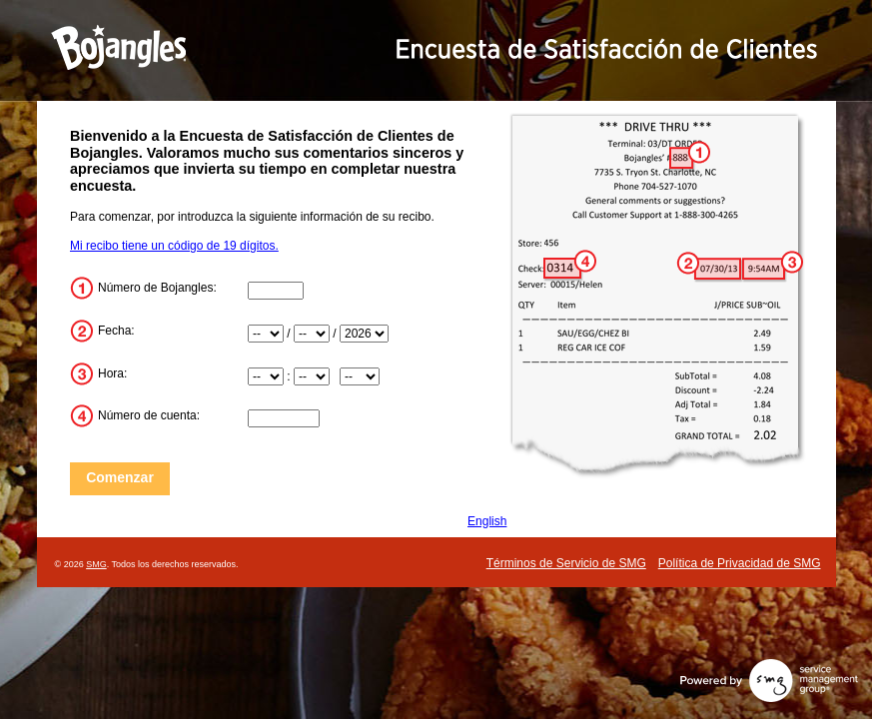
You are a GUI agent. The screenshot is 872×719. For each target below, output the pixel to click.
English (486, 521)
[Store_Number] (276, 291)
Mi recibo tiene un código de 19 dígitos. (174, 246)
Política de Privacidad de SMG (739, 563)
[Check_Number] (284, 418)
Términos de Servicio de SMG (566, 563)
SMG (96, 564)
